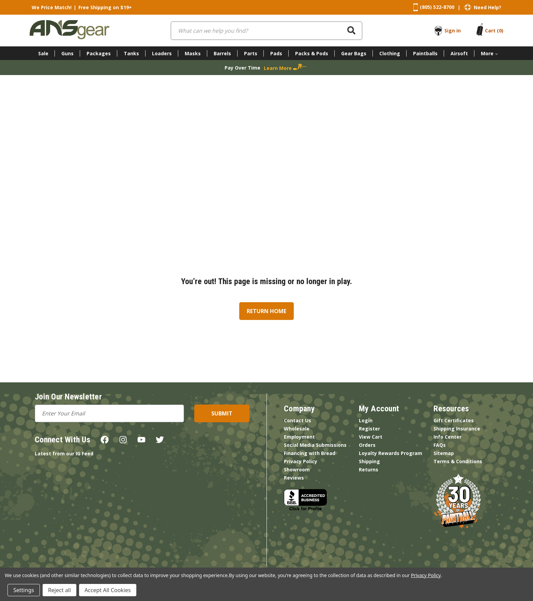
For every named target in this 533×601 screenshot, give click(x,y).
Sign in (452, 30)
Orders (367, 445)
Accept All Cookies (108, 590)
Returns (368, 469)
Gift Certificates (453, 420)
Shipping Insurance (456, 428)
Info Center (447, 437)
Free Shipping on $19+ (105, 7)
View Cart (370, 437)
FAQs (439, 445)
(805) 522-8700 (437, 7)
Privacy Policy (300, 461)
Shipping (369, 461)
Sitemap (443, 453)
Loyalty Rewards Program (390, 453)
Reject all (59, 590)
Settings (23, 590)
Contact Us (297, 420)
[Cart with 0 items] (494, 30)
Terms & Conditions (457, 461)
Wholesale (296, 428)
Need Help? (487, 7)
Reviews (294, 477)
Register (369, 428)
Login (365, 420)
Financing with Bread (309, 453)
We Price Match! (52, 7)
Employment (299, 437)
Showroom (297, 469)
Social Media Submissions (315, 445)
